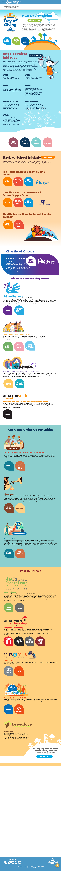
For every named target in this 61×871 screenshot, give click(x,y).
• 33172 (35, 866)
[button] (3, 2)
